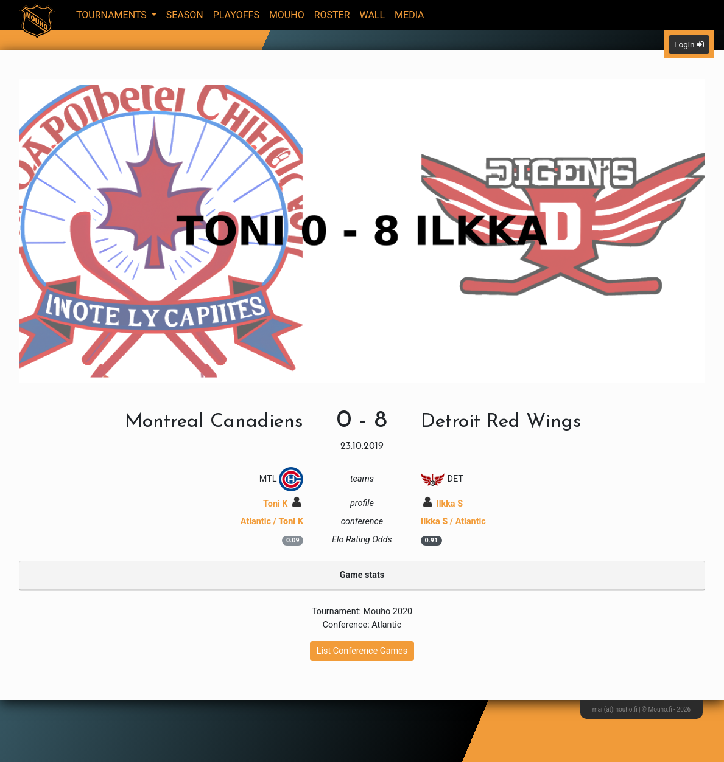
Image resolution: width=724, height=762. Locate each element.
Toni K (282, 504)
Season (184, 15)
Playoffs (236, 15)
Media (409, 15)
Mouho (286, 15)
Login (689, 44)
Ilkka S (443, 504)
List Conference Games (362, 651)
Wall (372, 15)
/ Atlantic (453, 521)
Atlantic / (272, 521)
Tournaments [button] (112, 15)
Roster (332, 15)
